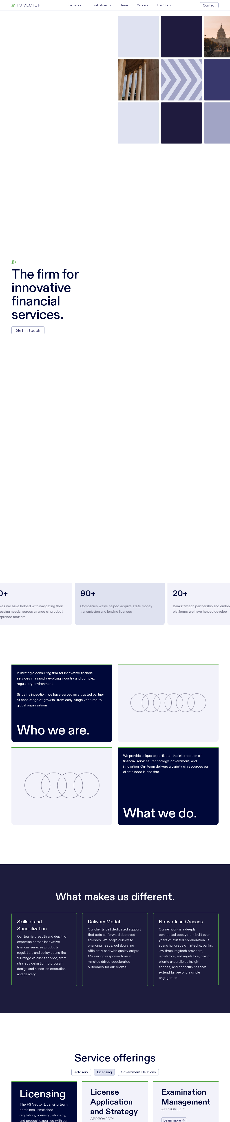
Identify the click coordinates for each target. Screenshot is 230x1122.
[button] (76, 5)
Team (124, 5)
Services (75, 5)
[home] (25, 5)
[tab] (81, 1072)
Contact (209, 5)
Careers (142, 5)
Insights (162, 5)
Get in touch (28, 330)
